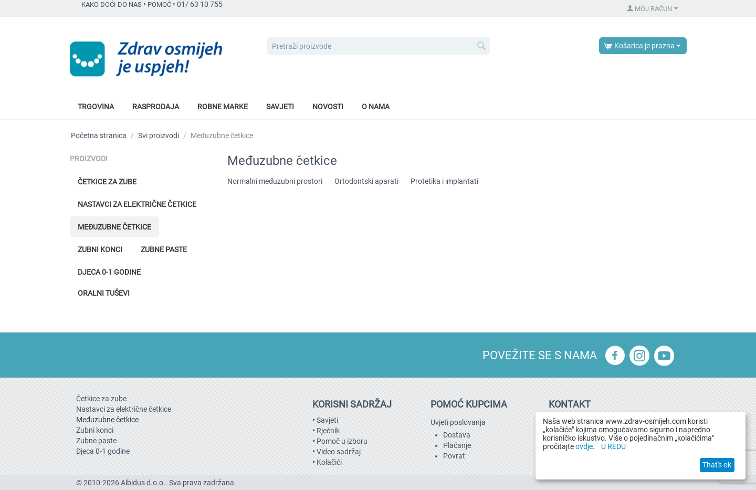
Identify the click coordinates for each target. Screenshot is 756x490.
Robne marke (222, 106)
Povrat (454, 456)
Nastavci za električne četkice (137, 204)
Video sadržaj (339, 451)
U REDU (613, 446)
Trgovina (96, 106)
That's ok (716, 465)
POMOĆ (159, 4)
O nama (376, 106)
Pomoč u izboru (342, 441)
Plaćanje (457, 445)
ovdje (584, 446)
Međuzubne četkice (114, 227)
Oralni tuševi (104, 293)
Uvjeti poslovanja (458, 422)
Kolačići (329, 462)
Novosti (327, 106)
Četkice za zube (107, 182)
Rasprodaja (155, 106)
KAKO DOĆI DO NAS (111, 4)
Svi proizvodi (158, 135)
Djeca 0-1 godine (109, 272)
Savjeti (280, 106)
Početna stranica (99, 135)
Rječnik (328, 430)
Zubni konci (100, 249)
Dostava (456, 435)
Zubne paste (164, 249)
